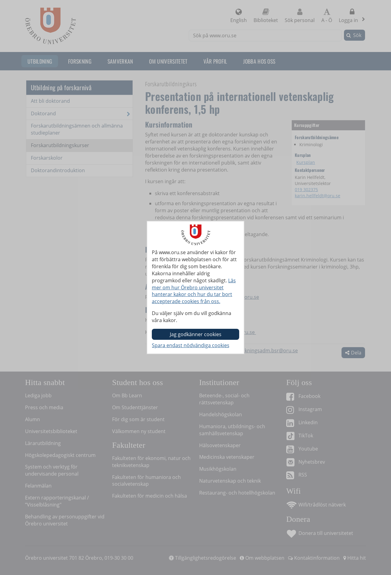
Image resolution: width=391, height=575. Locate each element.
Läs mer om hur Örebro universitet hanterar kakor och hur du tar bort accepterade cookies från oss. (194, 291)
